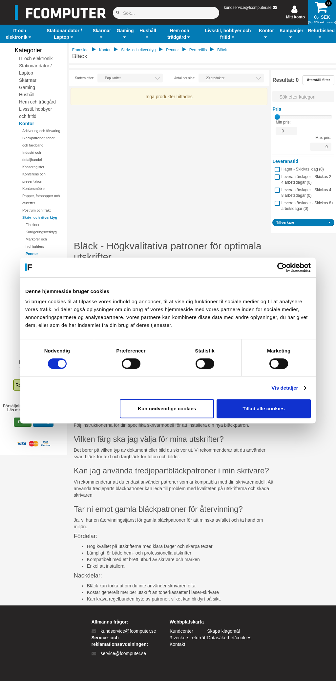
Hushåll (26, 94)
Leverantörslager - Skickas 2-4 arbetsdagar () (306, 179)
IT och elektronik (35, 58)
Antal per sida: (184, 78)
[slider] (277, 117)
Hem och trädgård (37, 101)
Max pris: (323, 137)
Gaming (27, 87)
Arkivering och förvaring (41, 131)
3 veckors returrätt (188, 637)
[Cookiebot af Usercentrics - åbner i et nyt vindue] (282, 267)
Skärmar (27, 80)
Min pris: (283, 122)
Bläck (222, 50)
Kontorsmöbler (34, 189)
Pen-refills (198, 50)
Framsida (80, 50)
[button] (19, 34)
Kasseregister (33, 167)
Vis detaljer (285, 388)
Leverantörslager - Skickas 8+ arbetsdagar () (307, 206)
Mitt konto (295, 17)
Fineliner (32, 225)
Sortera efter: (84, 78)
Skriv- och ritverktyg (39, 217)
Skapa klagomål (223, 631)
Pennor (32, 254)
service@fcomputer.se (123, 653)
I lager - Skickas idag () (302, 169)
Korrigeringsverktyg (41, 232)
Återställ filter (318, 80)
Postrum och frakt (36, 210)
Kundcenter (181, 631)
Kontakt (177, 644)
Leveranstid (285, 161)
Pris (276, 109)
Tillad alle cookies (263, 408)
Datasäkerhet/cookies (229, 637)
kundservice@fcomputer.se (247, 7)
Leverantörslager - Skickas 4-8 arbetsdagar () (306, 193)
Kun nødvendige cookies (167, 408)
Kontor (26, 123)
